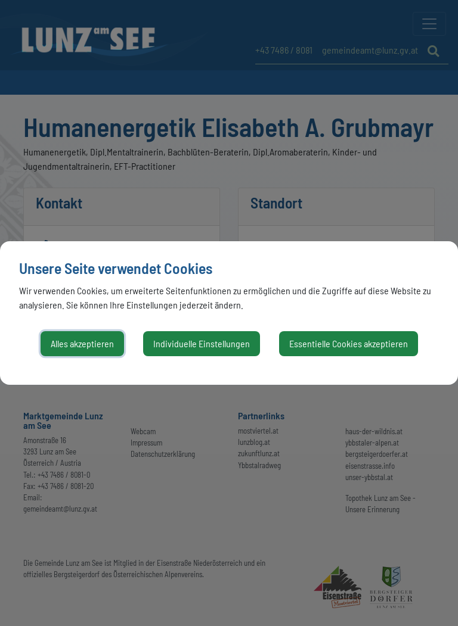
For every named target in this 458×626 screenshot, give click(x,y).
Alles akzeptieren (82, 343)
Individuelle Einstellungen (201, 343)
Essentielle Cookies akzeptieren (348, 343)
